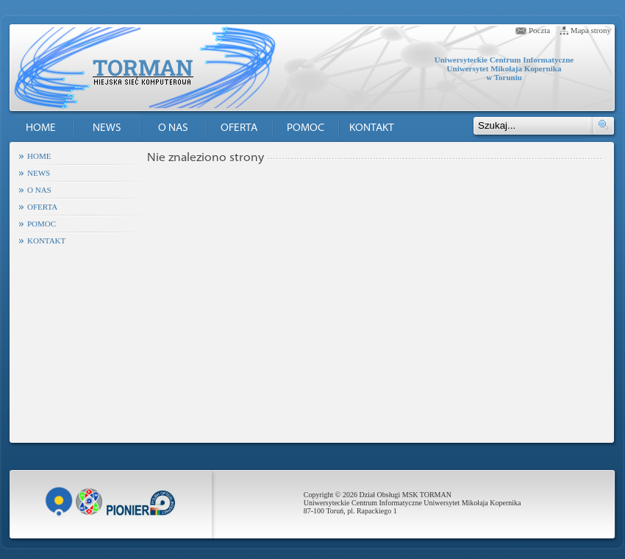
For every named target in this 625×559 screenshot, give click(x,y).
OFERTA (239, 128)
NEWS (107, 128)
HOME (41, 128)
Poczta (539, 30)
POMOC (305, 128)
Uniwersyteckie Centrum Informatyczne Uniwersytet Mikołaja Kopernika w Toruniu (504, 68)
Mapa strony (591, 30)
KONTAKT (371, 128)
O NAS (173, 128)
